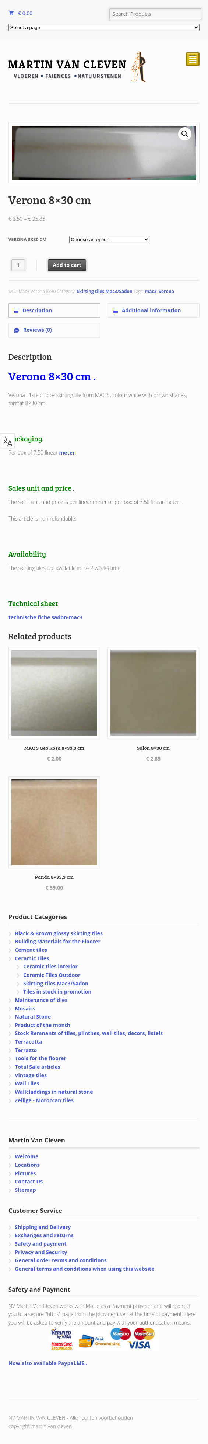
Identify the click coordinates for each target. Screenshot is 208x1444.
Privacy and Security (41, 1252)
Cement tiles (31, 949)
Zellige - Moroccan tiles (44, 1100)
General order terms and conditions (60, 1260)
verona (166, 291)
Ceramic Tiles (32, 958)
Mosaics (25, 1008)
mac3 (150, 291)
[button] (184, 133)
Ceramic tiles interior (50, 966)
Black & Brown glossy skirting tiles (59, 933)
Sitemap (25, 1189)
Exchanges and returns (44, 1235)
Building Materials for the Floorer (58, 941)
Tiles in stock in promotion (57, 991)
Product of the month (42, 1025)
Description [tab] (36, 310)
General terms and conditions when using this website (84, 1268)
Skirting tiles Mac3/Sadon (105, 291)
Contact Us (29, 1181)
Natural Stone (33, 1016)
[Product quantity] (18, 265)
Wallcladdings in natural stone (54, 1091)
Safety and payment (40, 1243)
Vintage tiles (31, 1075)
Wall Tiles (27, 1083)
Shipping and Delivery (43, 1227)
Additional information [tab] (150, 310)
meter (67, 452)
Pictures (25, 1173)
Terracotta (28, 1041)
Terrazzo (26, 1050)
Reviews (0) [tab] (37, 329)
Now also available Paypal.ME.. (47, 1363)
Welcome (26, 1156)
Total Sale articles (37, 1066)
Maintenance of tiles (41, 999)
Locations (27, 1164)
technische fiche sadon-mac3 (45, 617)
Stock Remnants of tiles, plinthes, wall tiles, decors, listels (89, 1033)
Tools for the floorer (40, 1058)
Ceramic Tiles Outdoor (51, 974)
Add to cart (67, 264)
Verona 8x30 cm (27, 239)
